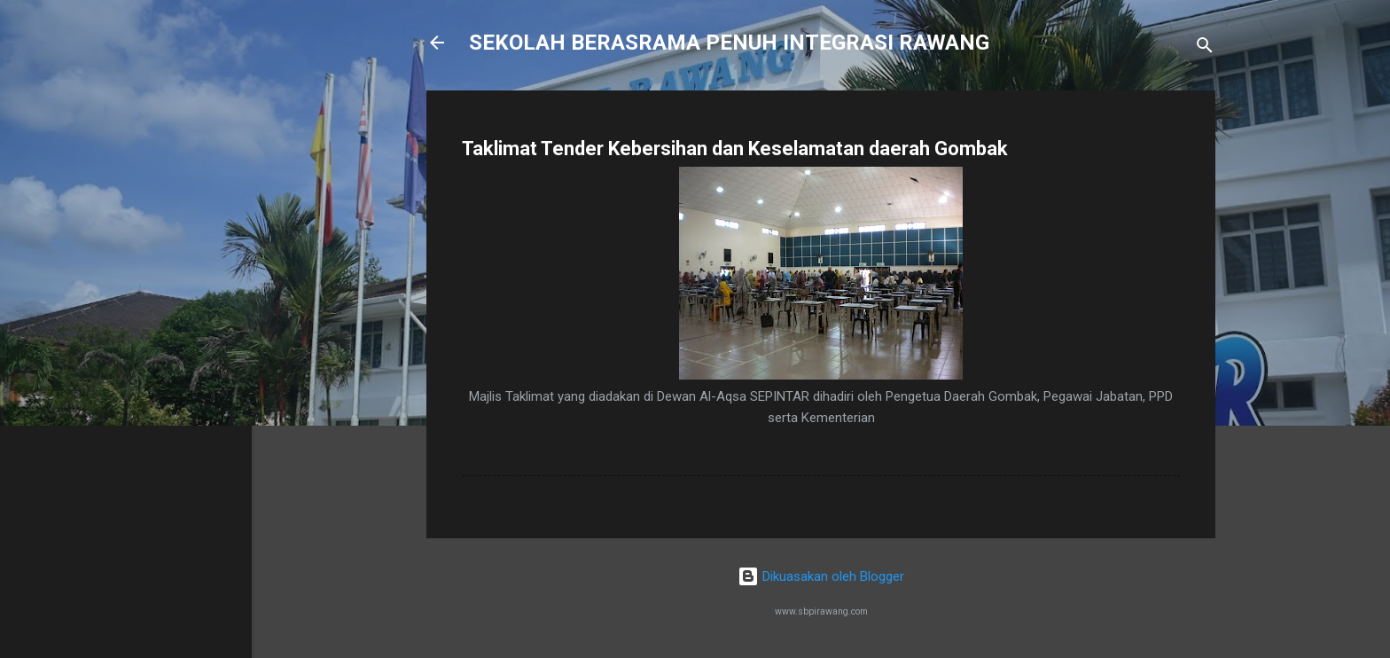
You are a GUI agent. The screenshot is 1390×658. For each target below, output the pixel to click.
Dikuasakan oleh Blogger (821, 576)
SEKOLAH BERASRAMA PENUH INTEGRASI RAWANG (729, 42)
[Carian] (1204, 48)
